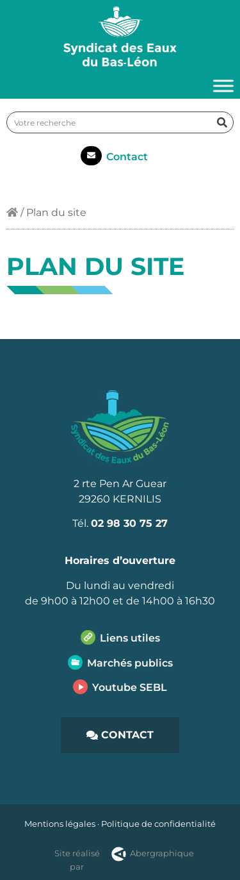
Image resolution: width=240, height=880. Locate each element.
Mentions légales (59, 823)
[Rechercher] (222, 122)
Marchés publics (130, 663)
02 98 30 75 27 (129, 523)
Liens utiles (130, 638)
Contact (127, 157)
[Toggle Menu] (223, 86)
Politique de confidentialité (158, 823)
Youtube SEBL (129, 687)
